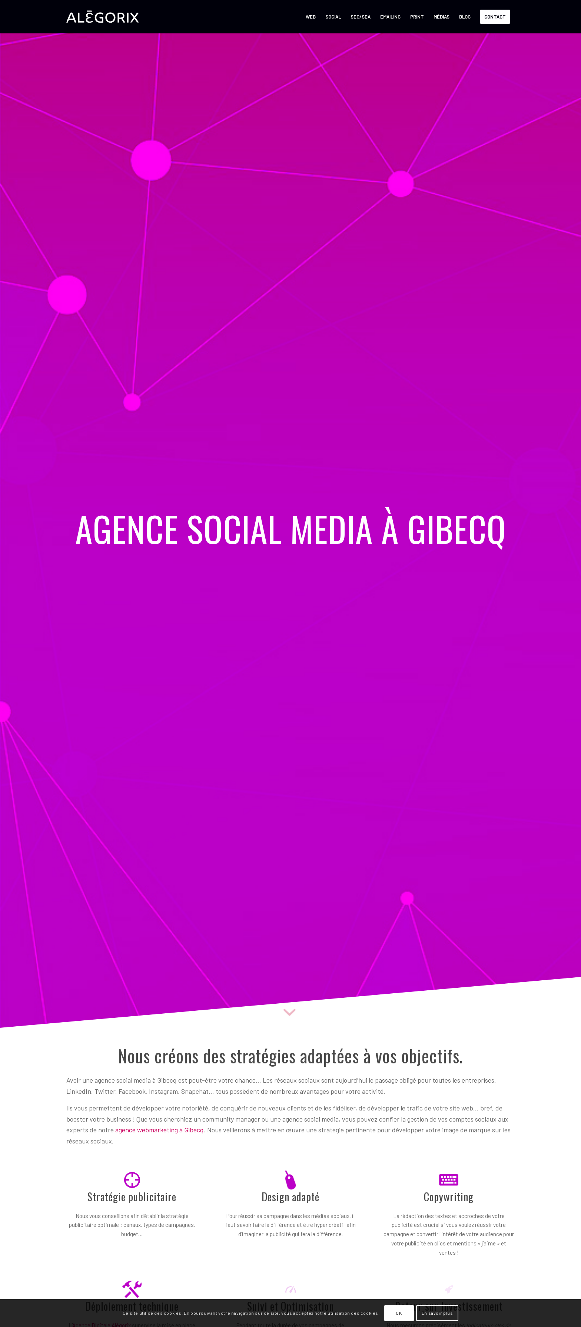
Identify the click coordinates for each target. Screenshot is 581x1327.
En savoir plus (437, 1313)
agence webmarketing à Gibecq (159, 1130)
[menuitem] (311, 16)
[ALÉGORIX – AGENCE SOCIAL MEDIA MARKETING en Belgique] (102, 16)
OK (399, 1313)
